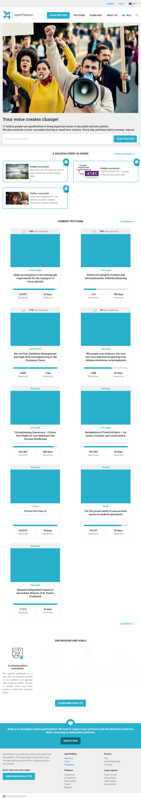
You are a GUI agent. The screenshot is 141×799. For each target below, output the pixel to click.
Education (106, 349)
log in (121, 3)
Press (67, 761)
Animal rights (35, 270)
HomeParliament (112, 761)
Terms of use (110, 774)
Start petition (58, 15)
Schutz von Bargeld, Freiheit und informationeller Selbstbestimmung (106, 276)
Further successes (123, 153)
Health (106, 506)
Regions (68, 787)
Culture (35, 506)
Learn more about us (70, 703)
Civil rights (106, 270)
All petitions (126, 221)
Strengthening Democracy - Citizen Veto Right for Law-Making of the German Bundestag (35, 436)
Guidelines (96, 15)
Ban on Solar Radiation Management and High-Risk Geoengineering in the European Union (35, 357)
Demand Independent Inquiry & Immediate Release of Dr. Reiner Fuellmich (35, 593)
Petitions (80, 15)
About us (112, 15)
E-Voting (108, 764)
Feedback (69, 764)
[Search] (137, 15)
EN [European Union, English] (132, 3)
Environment (35, 349)
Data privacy (110, 778)
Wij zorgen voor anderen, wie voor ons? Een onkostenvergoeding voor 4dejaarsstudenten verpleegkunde (105, 357)
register (110, 3)
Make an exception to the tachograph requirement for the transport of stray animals (35, 278)
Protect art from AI (35, 511)
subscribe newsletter (19, 776)
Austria (105, 467)
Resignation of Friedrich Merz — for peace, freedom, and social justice (106, 434)
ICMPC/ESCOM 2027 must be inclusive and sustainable (114, 171)
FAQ (106, 758)
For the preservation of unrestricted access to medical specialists (106, 512)
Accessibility (110, 784)
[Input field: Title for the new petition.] (59, 138)
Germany (35, 388)
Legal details (110, 781)
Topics (67, 784)
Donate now (71, 741)
